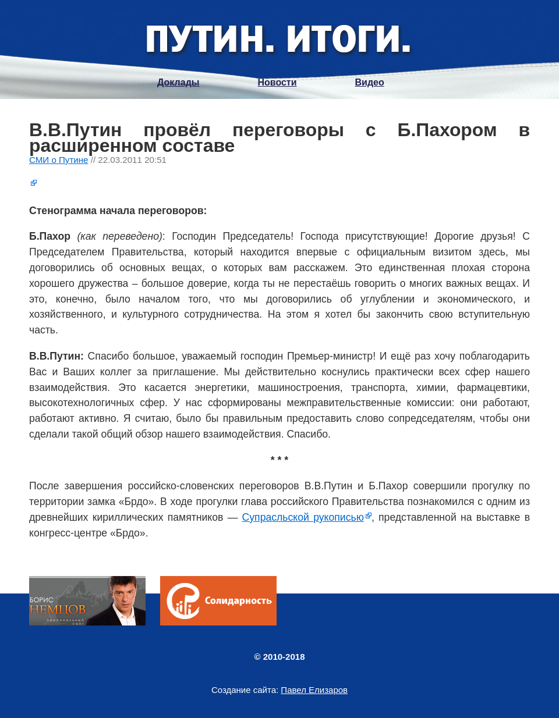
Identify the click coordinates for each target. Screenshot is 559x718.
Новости (276, 82)
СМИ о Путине (59, 160)
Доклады (178, 82)
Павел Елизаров (314, 690)
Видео (369, 82)
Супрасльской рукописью (303, 517)
